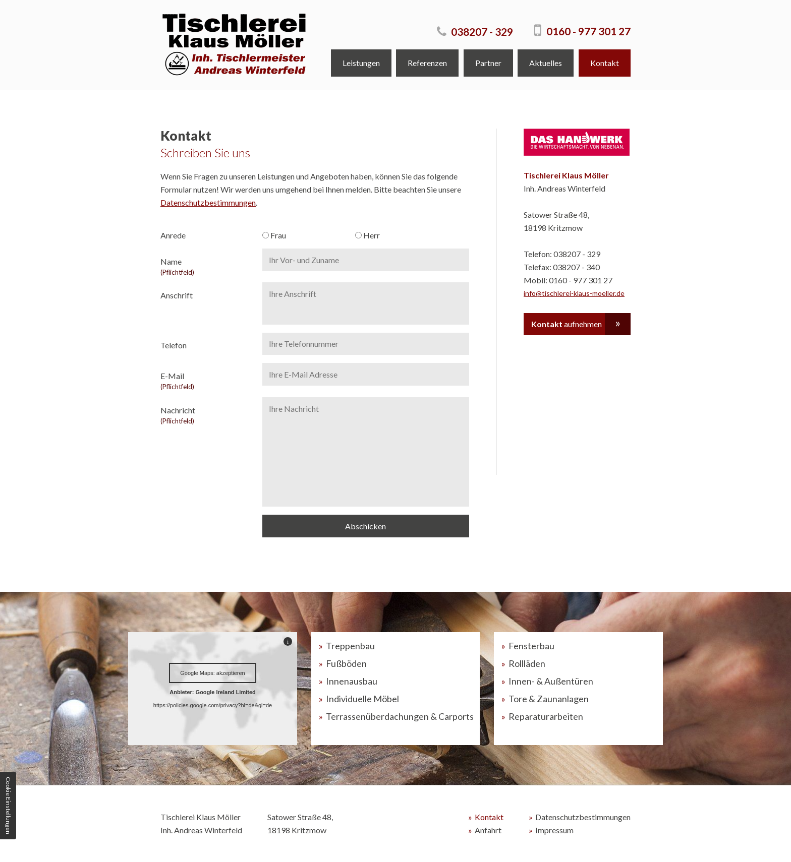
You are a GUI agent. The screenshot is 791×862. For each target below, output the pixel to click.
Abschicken (365, 526)
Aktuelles (545, 63)
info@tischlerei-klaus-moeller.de (574, 293)
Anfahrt (488, 830)
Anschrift (176, 295)
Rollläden (526, 663)
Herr (367, 235)
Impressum (554, 830)
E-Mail (207, 381)
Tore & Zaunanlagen (548, 698)
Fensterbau (531, 645)
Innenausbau (351, 681)
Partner (488, 63)
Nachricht (207, 415)
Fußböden (346, 663)
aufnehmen (566, 324)
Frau (274, 235)
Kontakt (604, 63)
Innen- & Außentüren (550, 681)
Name (207, 266)
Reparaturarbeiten (545, 716)
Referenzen (427, 63)
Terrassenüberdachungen (400, 716)
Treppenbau (350, 645)
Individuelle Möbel (362, 698)
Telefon (173, 345)
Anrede (173, 235)
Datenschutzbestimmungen (208, 202)
